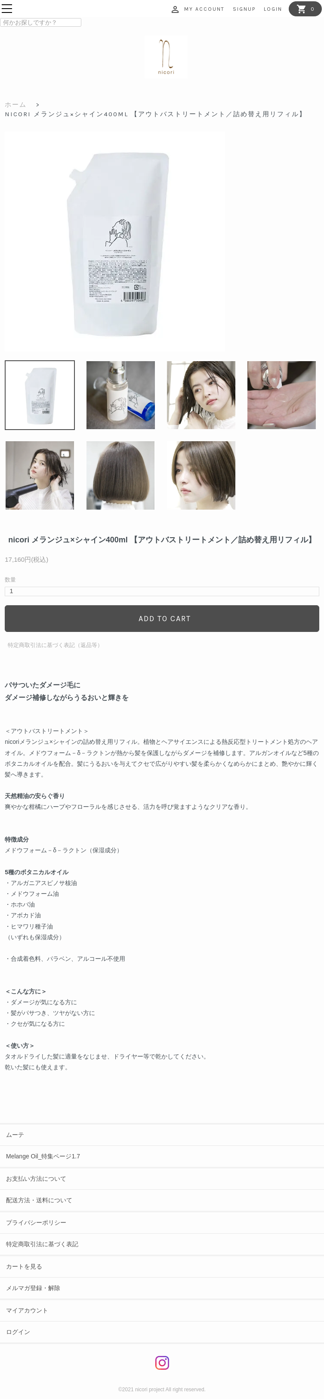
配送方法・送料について (39, 1200)
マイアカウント (27, 1310)
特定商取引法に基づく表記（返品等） (55, 645)
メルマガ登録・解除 (33, 1287)
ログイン (18, 1331)
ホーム (16, 104)
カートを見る (24, 1266)
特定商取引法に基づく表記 (42, 1244)
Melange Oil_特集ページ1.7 (43, 1156)
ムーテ (15, 1134)
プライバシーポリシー (36, 1222)
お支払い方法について (36, 1178)
